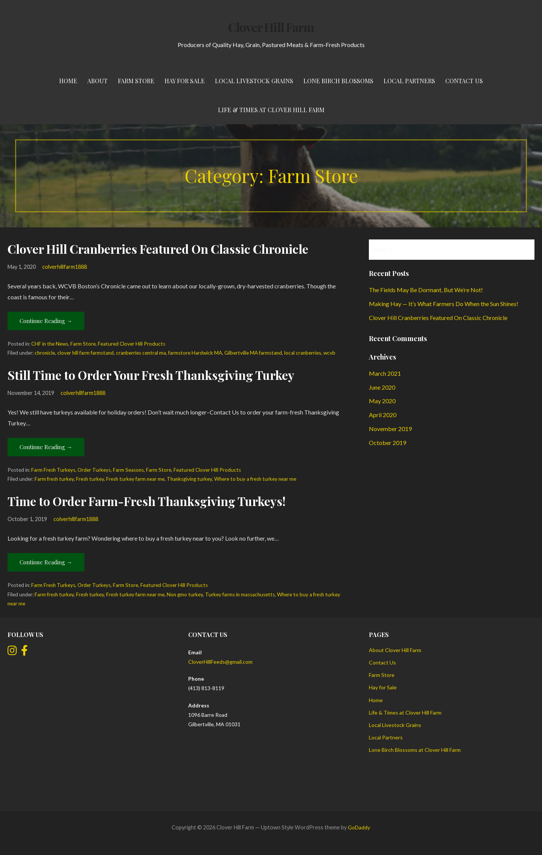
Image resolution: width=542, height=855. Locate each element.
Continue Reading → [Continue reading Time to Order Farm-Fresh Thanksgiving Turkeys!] (46, 562)
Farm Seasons (128, 470)
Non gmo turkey (185, 594)
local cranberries (302, 353)
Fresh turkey (90, 479)
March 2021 (385, 373)
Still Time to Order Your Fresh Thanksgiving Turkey (151, 375)
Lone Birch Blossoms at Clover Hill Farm (415, 750)
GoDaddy (359, 827)
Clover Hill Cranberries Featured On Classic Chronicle (158, 249)
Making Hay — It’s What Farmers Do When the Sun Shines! (443, 303)
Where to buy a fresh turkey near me (255, 479)
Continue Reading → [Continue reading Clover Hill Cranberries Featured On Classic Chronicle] (46, 321)
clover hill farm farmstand (85, 353)
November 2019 (390, 428)
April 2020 (382, 414)
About (97, 81)
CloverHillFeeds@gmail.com (220, 661)
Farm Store (136, 81)
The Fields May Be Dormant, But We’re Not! (426, 289)
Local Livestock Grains (254, 81)
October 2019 (387, 442)
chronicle (45, 353)
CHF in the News (49, 344)
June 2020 (382, 387)
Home (68, 81)
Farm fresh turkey (54, 479)
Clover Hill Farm (271, 27)
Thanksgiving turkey (189, 479)
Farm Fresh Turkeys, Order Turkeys (71, 470)
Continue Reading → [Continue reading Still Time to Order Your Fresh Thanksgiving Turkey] (46, 447)
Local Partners (409, 81)
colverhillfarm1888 (64, 267)
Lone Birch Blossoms (338, 81)
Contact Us (464, 81)
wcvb (329, 353)
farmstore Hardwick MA (195, 353)
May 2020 (382, 400)
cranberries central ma (141, 353)
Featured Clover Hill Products (131, 344)
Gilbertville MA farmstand (253, 353)
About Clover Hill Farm (395, 650)
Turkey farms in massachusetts (240, 594)
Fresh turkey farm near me (135, 479)
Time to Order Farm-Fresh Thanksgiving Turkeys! (147, 501)
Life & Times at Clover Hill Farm (271, 110)
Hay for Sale (184, 81)
